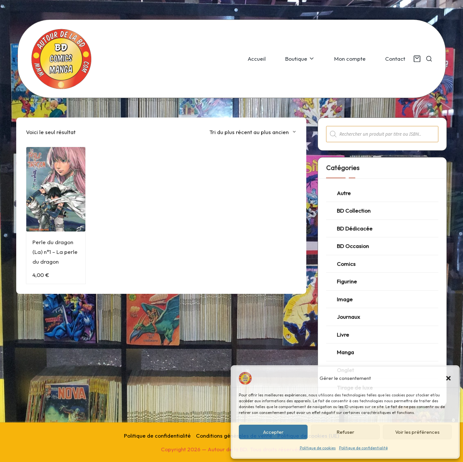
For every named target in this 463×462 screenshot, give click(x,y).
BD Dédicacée (354, 228)
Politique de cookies (318, 447)
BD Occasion (353, 246)
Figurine (347, 281)
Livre (343, 334)
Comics (346, 263)
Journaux (348, 316)
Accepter (273, 432)
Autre (344, 193)
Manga (345, 352)
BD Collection (354, 210)
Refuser (345, 432)
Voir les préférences (417, 432)
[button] (448, 378)
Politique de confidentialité (363, 447)
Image (345, 299)
